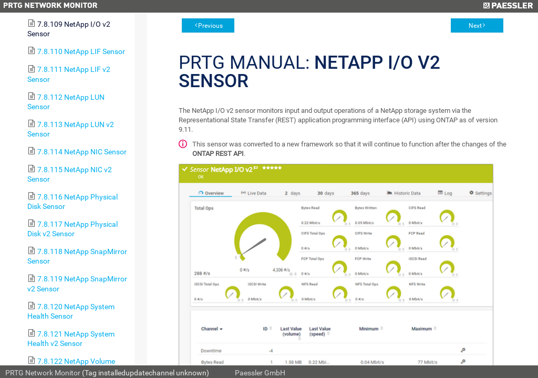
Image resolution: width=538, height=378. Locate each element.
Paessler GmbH (260, 373)
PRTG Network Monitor (42, 373)
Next (475, 25)
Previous (210, 25)
